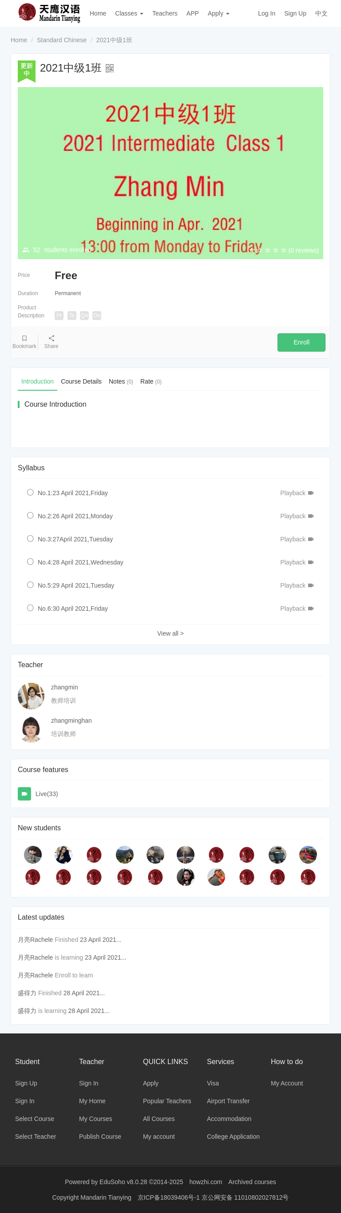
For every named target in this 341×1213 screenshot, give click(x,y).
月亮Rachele (35, 939)
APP (192, 13)
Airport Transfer (228, 1101)
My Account (287, 1083)
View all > (170, 633)
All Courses (159, 1118)
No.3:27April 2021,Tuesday (75, 539)
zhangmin (64, 687)
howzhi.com (206, 1181)
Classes (129, 13)
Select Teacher (35, 1136)
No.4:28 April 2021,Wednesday (80, 562)
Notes (121, 381)
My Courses (95, 1118)
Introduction (37, 381)
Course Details (81, 381)
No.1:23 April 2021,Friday (73, 492)
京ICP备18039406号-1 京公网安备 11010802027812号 (213, 1197)
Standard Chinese (62, 40)
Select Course (34, 1118)
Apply (219, 13)
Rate (151, 381)
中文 (321, 13)
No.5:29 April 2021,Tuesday (76, 585)
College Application (233, 1136)
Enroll (301, 342)
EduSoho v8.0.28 (123, 1181)
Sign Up (295, 13)
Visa (213, 1083)
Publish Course (100, 1136)
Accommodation (229, 1118)
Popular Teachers (167, 1101)
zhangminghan (71, 720)
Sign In (25, 1101)
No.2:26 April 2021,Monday (75, 516)
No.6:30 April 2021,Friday (73, 608)
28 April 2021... (84, 993)
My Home (92, 1101)
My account (159, 1136)
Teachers (165, 13)
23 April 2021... (100, 939)
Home (98, 13)
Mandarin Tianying (106, 1197)
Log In (266, 13)
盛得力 (27, 993)
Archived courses (252, 1181)
